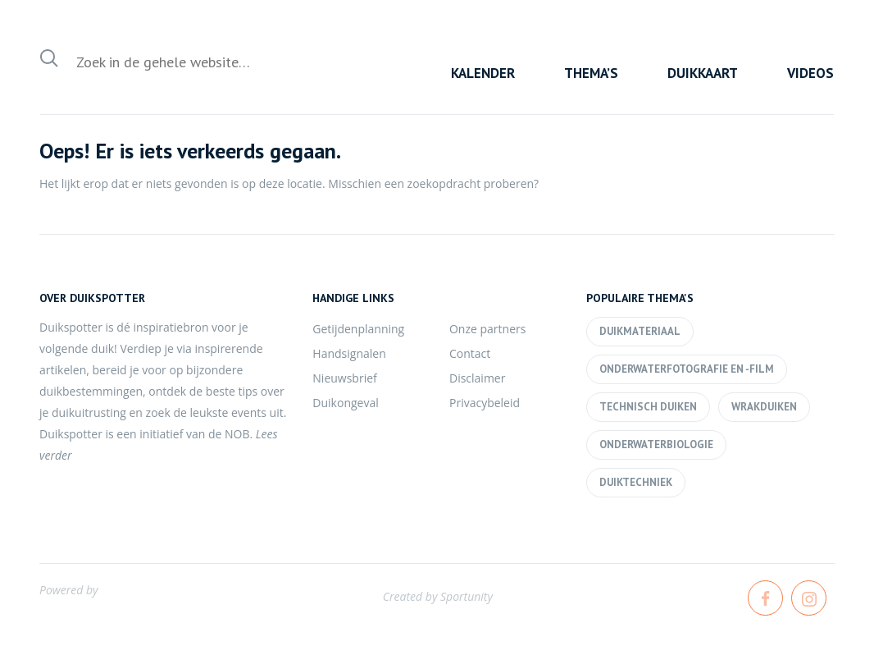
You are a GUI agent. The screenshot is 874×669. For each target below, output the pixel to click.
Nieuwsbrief (344, 378)
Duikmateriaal (640, 331)
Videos (810, 73)
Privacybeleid (484, 402)
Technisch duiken (648, 407)
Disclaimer (477, 378)
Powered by (68, 590)
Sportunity (466, 596)
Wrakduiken (764, 407)
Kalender (483, 73)
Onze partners (487, 329)
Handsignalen (348, 353)
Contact (469, 353)
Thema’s (591, 73)
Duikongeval (345, 402)
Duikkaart (702, 73)
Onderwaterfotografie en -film (686, 369)
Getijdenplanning (358, 329)
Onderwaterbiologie (656, 444)
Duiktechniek (635, 482)
